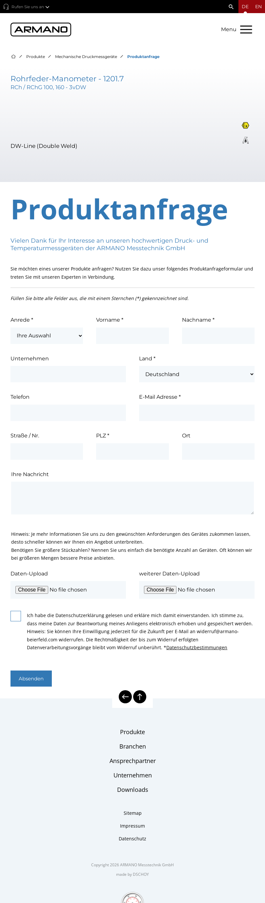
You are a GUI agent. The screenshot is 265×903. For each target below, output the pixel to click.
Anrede (21, 320)
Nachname (198, 320)
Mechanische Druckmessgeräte (86, 57)
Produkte (35, 57)
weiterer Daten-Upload (169, 574)
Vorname (109, 320)
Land (147, 359)
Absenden (32, 679)
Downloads (132, 790)
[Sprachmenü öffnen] (245, 6)
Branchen (132, 747)
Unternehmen (29, 359)
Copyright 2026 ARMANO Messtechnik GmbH (132, 865)
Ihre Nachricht (30, 475)
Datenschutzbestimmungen (196, 648)
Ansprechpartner (133, 761)
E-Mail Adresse (160, 398)
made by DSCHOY (132, 875)
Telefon (20, 398)
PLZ (102, 436)
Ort (186, 436)
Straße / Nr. (24, 436)
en (258, 7)
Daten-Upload (29, 574)
